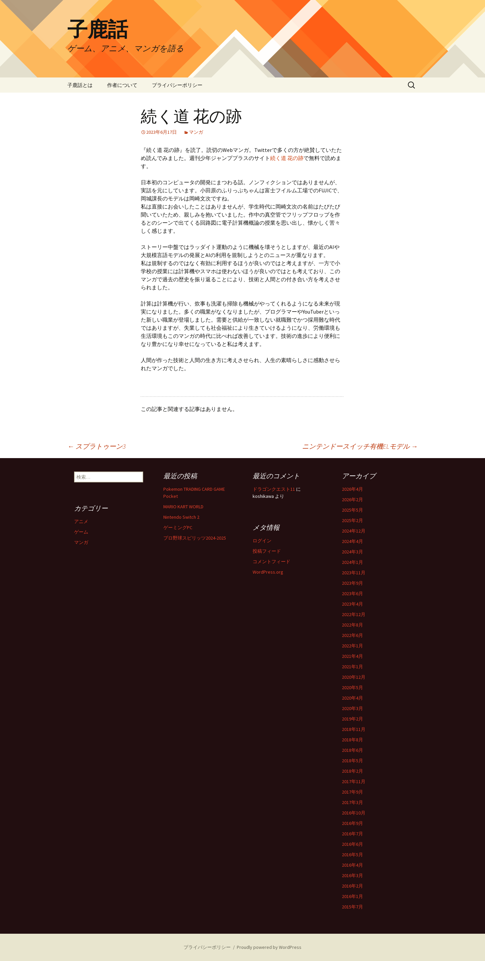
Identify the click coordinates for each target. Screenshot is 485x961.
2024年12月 (353, 531)
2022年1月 (352, 646)
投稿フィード (267, 551)
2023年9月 (352, 583)
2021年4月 (352, 656)
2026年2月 (352, 499)
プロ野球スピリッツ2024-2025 (194, 538)
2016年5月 (352, 855)
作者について (122, 85)
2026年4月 (352, 489)
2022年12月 (353, 614)
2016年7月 (352, 834)
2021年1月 (352, 667)
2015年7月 (352, 907)
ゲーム (81, 532)
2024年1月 (352, 562)
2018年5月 (352, 761)
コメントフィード (271, 561)
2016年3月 (352, 875)
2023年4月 (352, 604)
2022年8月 (352, 625)
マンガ (196, 132)
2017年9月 (352, 792)
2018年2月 (352, 771)
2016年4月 (352, 865)
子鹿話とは (80, 85)
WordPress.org (268, 572)
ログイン (262, 541)
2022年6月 (352, 635)
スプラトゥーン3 (96, 446)
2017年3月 (352, 802)
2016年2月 (352, 886)
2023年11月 (353, 573)
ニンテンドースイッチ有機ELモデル (360, 446)
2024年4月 (352, 541)
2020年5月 (352, 687)
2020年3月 (352, 708)
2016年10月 (353, 813)
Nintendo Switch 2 (181, 517)
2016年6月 (352, 844)
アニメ (81, 521)
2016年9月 (352, 823)
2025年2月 (352, 520)
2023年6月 (352, 593)
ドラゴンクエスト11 (274, 489)
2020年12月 (353, 677)
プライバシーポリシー (177, 85)
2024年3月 (352, 552)
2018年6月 (352, 750)
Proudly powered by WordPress (269, 947)
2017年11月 (353, 781)
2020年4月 (352, 698)
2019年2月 (352, 719)
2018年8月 (352, 740)
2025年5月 (352, 510)
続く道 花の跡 (286, 158)
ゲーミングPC (177, 527)
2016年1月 (352, 896)
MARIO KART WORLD (183, 507)
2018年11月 (353, 729)
